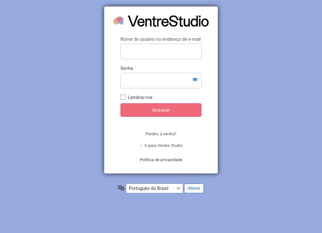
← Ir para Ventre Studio (161, 145)
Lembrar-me (140, 97)
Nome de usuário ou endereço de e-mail (160, 39)
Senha (126, 68)
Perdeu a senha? (160, 133)
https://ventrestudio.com (161, 21)
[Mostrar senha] (195, 79)
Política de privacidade (161, 159)
